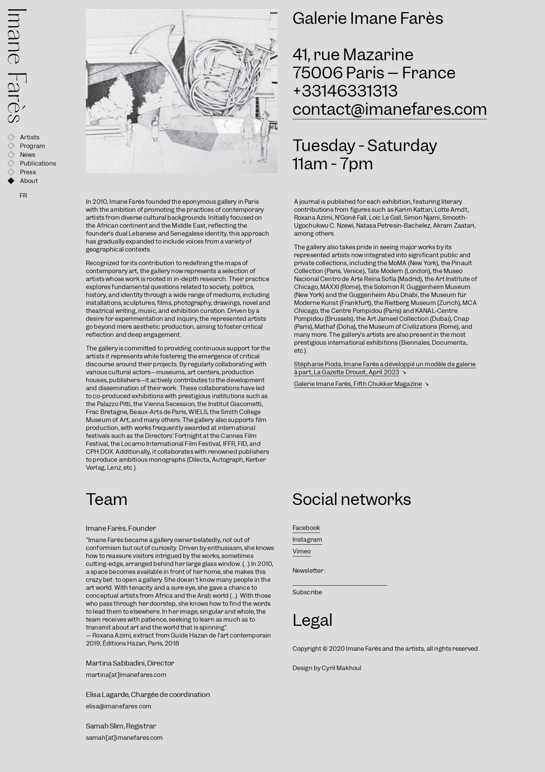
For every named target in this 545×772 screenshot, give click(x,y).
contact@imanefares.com (390, 109)
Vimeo (302, 551)
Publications (38, 163)
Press (28, 172)
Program (32, 146)
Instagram (307, 539)
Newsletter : (309, 570)
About (29, 180)
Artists (29, 137)
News (28, 154)
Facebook (306, 527)
